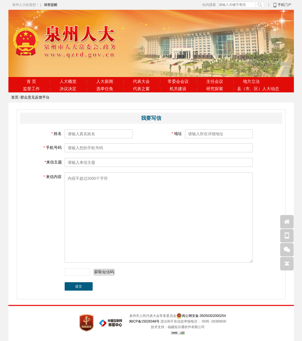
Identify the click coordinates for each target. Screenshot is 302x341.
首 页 (31, 81)
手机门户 (284, 5)
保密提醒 (50, 5)
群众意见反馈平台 (35, 97)
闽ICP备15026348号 (144, 321)
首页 (14, 97)
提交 (78, 286)
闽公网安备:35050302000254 (204, 316)
